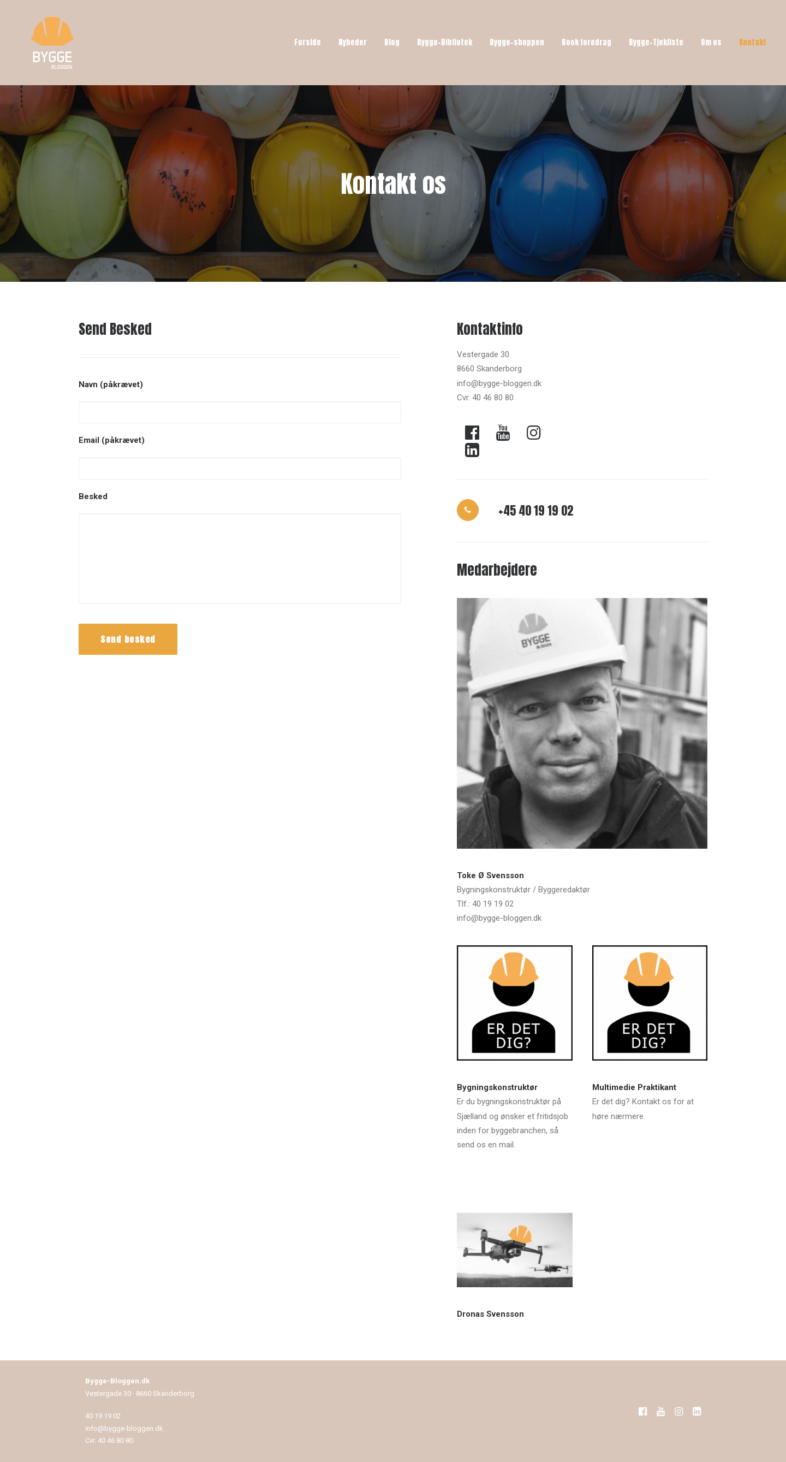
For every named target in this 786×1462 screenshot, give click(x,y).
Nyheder (352, 42)
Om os (711, 42)
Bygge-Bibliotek (444, 42)
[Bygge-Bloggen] (52, 42)
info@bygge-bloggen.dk (124, 1428)
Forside (307, 42)
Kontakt (752, 42)
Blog (392, 42)
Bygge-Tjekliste (656, 42)
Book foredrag (586, 42)
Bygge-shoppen (517, 42)
